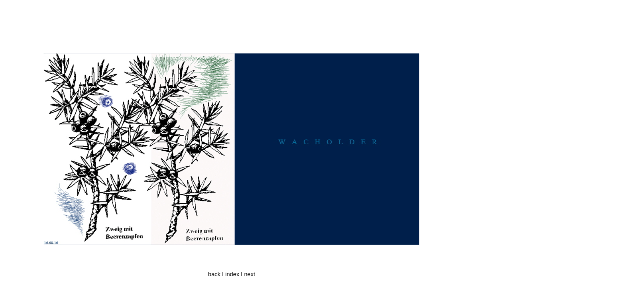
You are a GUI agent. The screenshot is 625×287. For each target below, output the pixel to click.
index (232, 274)
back (214, 274)
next (249, 274)
